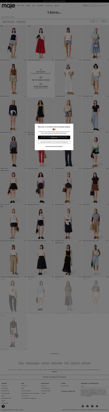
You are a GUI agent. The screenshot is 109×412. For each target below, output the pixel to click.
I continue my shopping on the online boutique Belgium (54, 142)
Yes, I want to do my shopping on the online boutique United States (54, 137)
